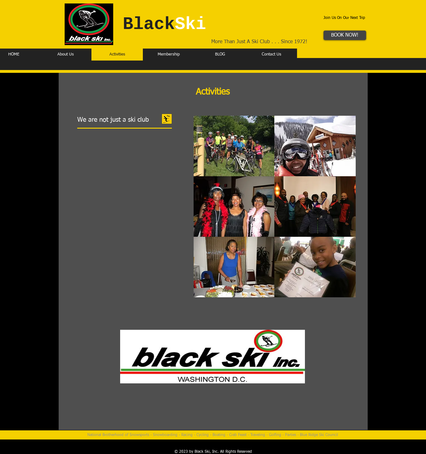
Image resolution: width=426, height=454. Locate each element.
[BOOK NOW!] (345, 35)
